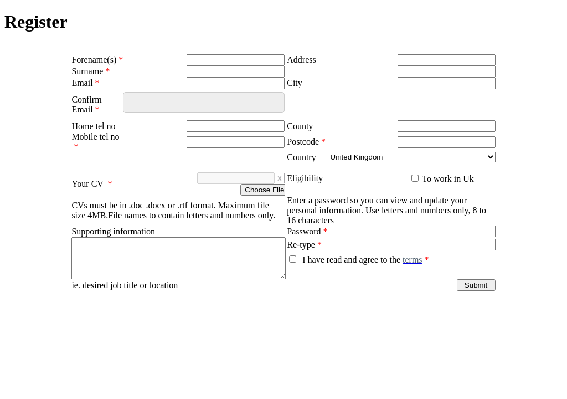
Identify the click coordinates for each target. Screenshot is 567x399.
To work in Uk (447, 178)
